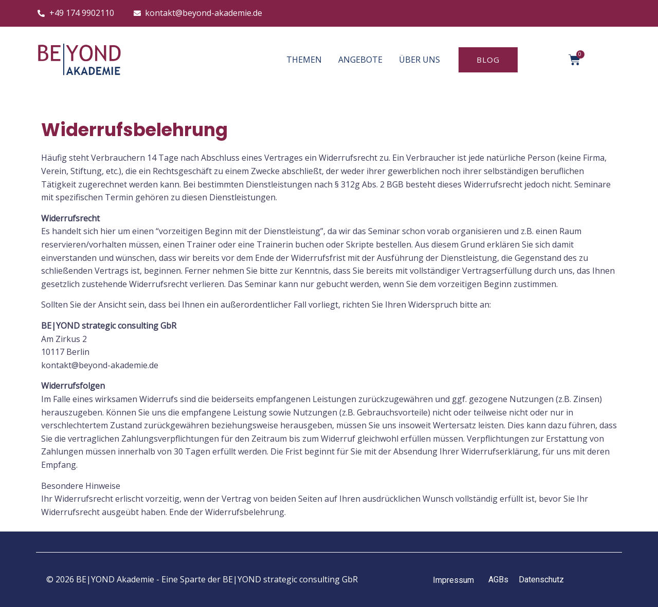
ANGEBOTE (360, 59)
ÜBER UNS (419, 59)
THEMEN (304, 59)
